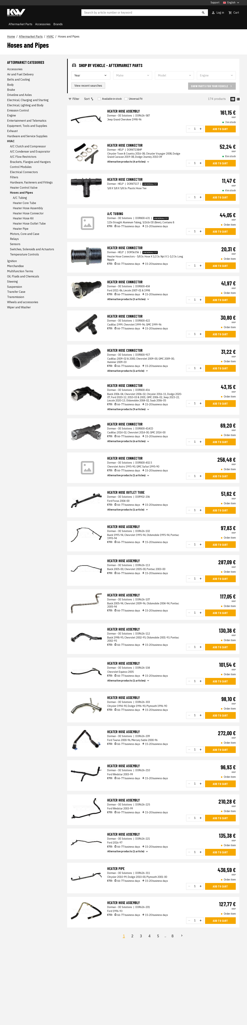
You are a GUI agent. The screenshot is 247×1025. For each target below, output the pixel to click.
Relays (14, 239)
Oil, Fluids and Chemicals (23, 276)
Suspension (14, 286)
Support (215, 2)
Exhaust (12, 131)
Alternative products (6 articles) (128, 441)
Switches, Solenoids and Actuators (32, 249)
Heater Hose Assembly (28, 208)
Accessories (43, 24)
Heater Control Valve (23, 187)
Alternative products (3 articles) (128, 299)
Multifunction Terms (20, 271)
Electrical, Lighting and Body (25, 105)
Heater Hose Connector (28, 213)
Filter (73, 99)
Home (11, 36)
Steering (12, 281)
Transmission (15, 297)
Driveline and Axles (19, 95)
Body (10, 84)
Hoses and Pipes (68, 36)
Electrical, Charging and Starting (28, 100)
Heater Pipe (20, 228)
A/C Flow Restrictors (23, 156)
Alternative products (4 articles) (128, 162)
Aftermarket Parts (20, 24)
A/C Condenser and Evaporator (30, 151)
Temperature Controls (24, 254)
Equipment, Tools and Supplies (27, 126)
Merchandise (15, 266)
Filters (14, 177)
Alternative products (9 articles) (128, 409)
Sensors (15, 244)
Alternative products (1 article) (128, 371)
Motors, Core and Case (24, 234)
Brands (58, 24)
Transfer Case (16, 291)
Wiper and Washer (19, 307)
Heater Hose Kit (23, 218)
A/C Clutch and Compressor (28, 146)
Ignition (12, 261)
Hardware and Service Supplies (27, 136)
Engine (11, 115)
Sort (89, 99)
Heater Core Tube (24, 203)
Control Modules (21, 167)
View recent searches (88, 85)
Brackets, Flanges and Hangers (30, 162)
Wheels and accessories (22, 302)
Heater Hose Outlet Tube (29, 223)
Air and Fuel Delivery (20, 74)
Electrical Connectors (24, 172)
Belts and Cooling (18, 79)
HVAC (50, 36)
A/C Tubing (20, 198)
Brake (11, 89)
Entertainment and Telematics (26, 120)
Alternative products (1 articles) (128, 475)
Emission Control (18, 110)
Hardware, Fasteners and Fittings (31, 182)
